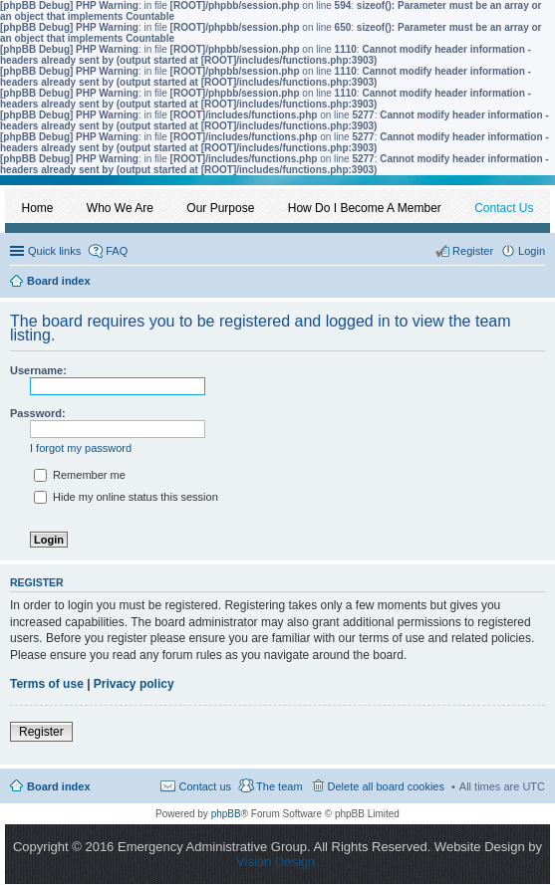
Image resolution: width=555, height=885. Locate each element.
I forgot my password (81, 448)
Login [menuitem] (531, 251)
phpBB (226, 813)
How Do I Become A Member (364, 208)
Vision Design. (277, 861)
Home (38, 208)
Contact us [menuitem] (204, 786)
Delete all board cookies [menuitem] (386, 786)
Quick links (54, 251)
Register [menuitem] (472, 251)
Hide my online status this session (126, 497)
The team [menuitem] (279, 786)
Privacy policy (134, 684)
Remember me (80, 475)
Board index (59, 786)
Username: (38, 370)
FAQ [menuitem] (117, 251)
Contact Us (503, 208)
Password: (38, 413)
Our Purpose (220, 208)
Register (41, 732)
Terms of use (47, 684)
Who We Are (120, 208)
